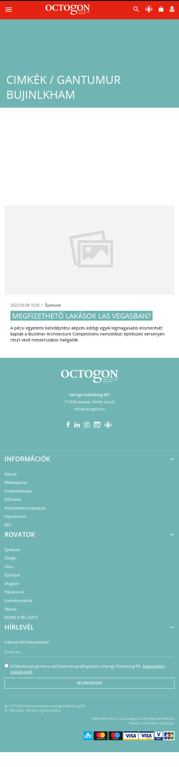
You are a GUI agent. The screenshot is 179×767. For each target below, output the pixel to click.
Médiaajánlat (15, 482)
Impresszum (15, 516)
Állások (10, 609)
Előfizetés (12, 499)
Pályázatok (14, 592)
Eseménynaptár (18, 600)
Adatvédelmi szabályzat (25, 508)
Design (10, 558)
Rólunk (10, 474)
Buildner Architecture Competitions (63, 334)
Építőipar (12, 575)
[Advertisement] (89, 161)
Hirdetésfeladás (18, 491)
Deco (8, 566)
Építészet (53, 305)
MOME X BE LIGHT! (21, 617)
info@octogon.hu (89, 409)
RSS (7, 525)
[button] (136, 10)
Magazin (11, 583)
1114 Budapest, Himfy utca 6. (89, 401)
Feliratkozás (89, 683)
